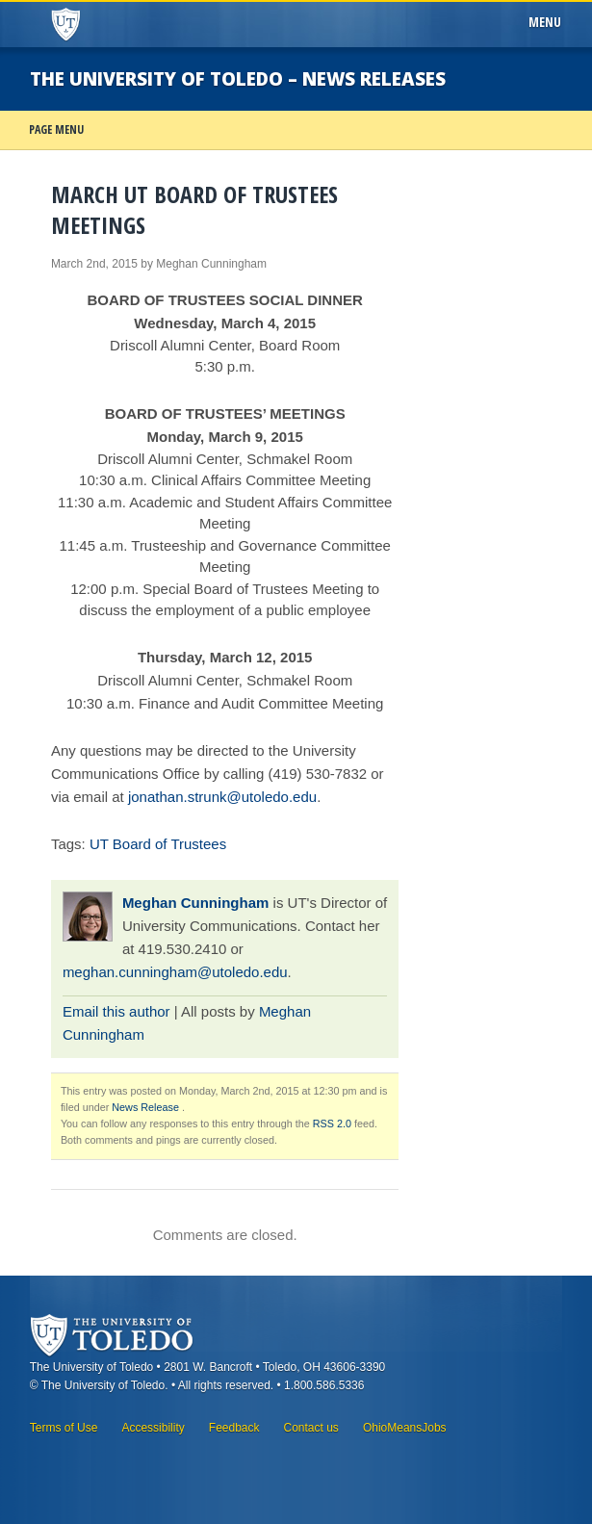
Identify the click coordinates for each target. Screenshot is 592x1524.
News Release (145, 1107)
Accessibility (152, 1427)
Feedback (234, 1427)
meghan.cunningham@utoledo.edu (175, 972)
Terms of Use (64, 1427)
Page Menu (56, 129)
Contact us (311, 1427)
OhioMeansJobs (405, 1427)
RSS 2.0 (332, 1123)
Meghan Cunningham (196, 902)
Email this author (116, 1011)
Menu (548, 22)
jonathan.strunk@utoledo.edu (222, 796)
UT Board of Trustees (158, 844)
